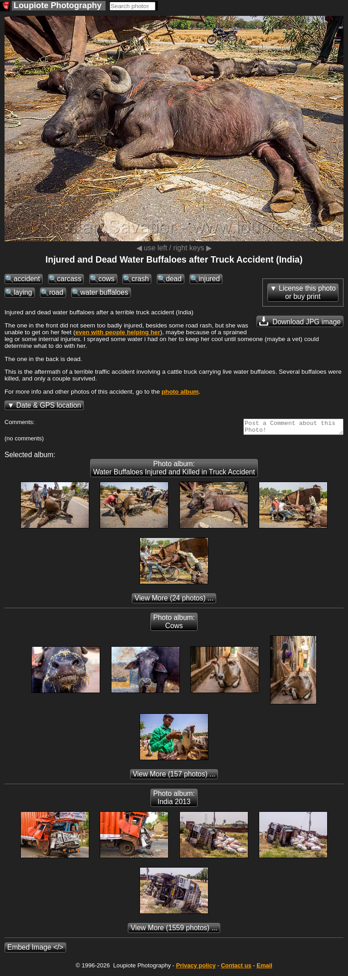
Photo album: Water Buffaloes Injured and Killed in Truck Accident (174, 470)
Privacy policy (195, 968)
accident (27, 279)
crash (140, 279)
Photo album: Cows (174, 624)
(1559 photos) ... (173, 930)
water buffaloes (104, 292)
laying (23, 292)
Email (264, 968)
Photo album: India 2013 (174, 800)
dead (174, 279)
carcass (69, 279)
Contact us (236, 968)
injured (209, 279)
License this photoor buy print (307, 292)
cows (106, 279)
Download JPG (300, 321)
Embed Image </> (35, 950)
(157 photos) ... (174, 777)
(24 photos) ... (174, 601)
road (56, 292)
